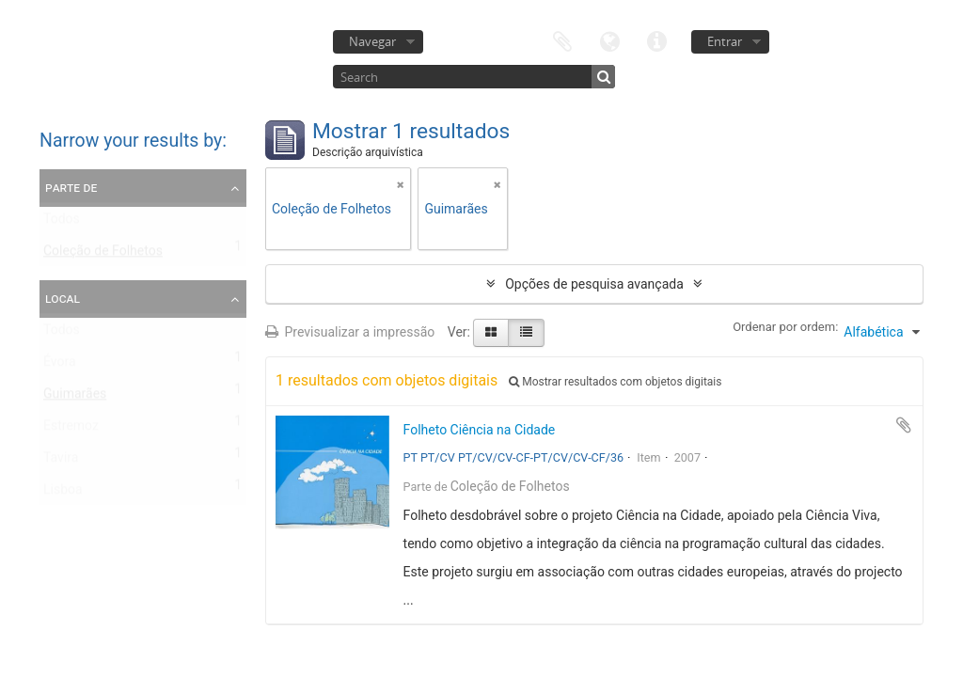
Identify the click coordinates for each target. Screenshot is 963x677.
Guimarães (74, 397)
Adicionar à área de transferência (903, 425)
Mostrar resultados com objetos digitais (615, 381)
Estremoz (71, 429)
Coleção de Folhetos (103, 254)
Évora (59, 365)
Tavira (60, 461)
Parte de (71, 187)
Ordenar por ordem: (785, 327)
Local (62, 298)
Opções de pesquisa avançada (594, 283)
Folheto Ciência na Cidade (479, 429)
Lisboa (63, 493)
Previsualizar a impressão (349, 331)
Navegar (372, 41)
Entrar (724, 41)
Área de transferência (562, 40)
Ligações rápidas (656, 40)
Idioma (609, 40)
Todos (61, 222)
